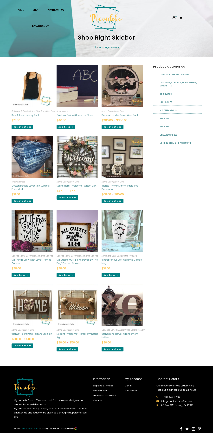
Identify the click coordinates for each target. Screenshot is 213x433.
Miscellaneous (168, 110)
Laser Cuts (119, 111)
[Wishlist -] (181, 18)
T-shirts (54, 111)
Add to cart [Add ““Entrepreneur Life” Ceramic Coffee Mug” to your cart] (110, 275)
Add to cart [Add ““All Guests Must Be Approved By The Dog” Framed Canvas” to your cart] (65, 275)
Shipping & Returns (103, 385)
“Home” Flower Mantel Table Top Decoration (120, 187)
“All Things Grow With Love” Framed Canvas (31, 261)
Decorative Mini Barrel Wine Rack (120, 115)
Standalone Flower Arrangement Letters (120, 335)
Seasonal (165, 118)
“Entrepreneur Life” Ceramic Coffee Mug (122, 261)
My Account (131, 390)
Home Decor (107, 111)
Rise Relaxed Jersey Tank (25, 115)
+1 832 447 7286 (170, 397)
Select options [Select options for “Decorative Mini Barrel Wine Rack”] (112, 127)
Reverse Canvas (45, 255)
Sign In (128, 385)
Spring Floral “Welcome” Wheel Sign (77, 185)
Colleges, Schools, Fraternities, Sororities (31, 111)
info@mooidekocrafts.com (176, 401)
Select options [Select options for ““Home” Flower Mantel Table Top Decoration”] (112, 201)
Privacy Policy (100, 390)
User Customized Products (124, 255)
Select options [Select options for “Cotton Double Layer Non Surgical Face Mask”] (22, 201)
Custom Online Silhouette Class (75, 115)
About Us (98, 400)
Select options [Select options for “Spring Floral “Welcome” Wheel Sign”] (67, 197)
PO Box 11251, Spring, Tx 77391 (177, 405)
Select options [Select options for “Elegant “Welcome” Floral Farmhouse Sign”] (67, 349)
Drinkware (106, 255)
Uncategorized (63, 111)
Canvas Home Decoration (24, 255)
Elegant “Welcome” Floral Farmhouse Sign (77, 335)
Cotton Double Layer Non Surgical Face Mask (31, 187)
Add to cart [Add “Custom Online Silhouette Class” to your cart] (65, 127)
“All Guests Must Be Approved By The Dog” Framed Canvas (77, 261)
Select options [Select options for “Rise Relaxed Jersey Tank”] (22, 127)
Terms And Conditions (104, 395)
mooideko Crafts (31, 428)
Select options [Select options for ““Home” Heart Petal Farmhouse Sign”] (22, 345)
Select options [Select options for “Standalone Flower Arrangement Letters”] (112, 349)
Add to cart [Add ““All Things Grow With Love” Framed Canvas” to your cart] (20, 275)
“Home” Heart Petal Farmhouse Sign (32, 333)
